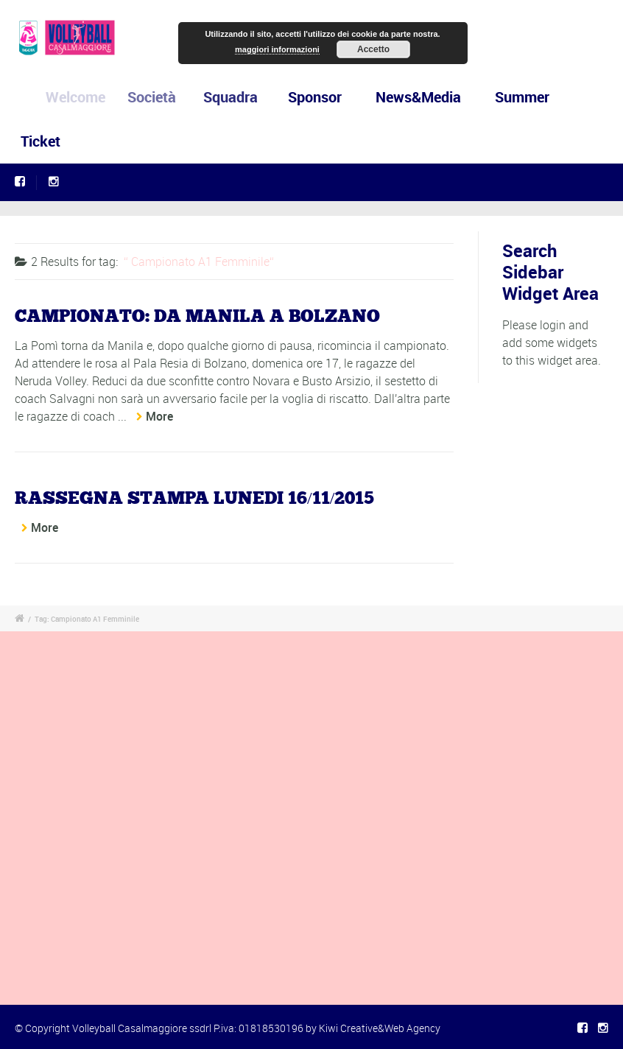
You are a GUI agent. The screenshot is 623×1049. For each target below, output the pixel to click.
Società (157, 97)
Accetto (373, 49)
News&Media (418, 97)
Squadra (234, 97)
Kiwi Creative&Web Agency (379, 1028)
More (159, 416)
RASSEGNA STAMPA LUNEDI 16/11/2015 (194, 498)
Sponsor (316, 97)
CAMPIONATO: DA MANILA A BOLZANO (197, 316)
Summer (522, 97)
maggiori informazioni (277, 49)
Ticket (40, 141)
